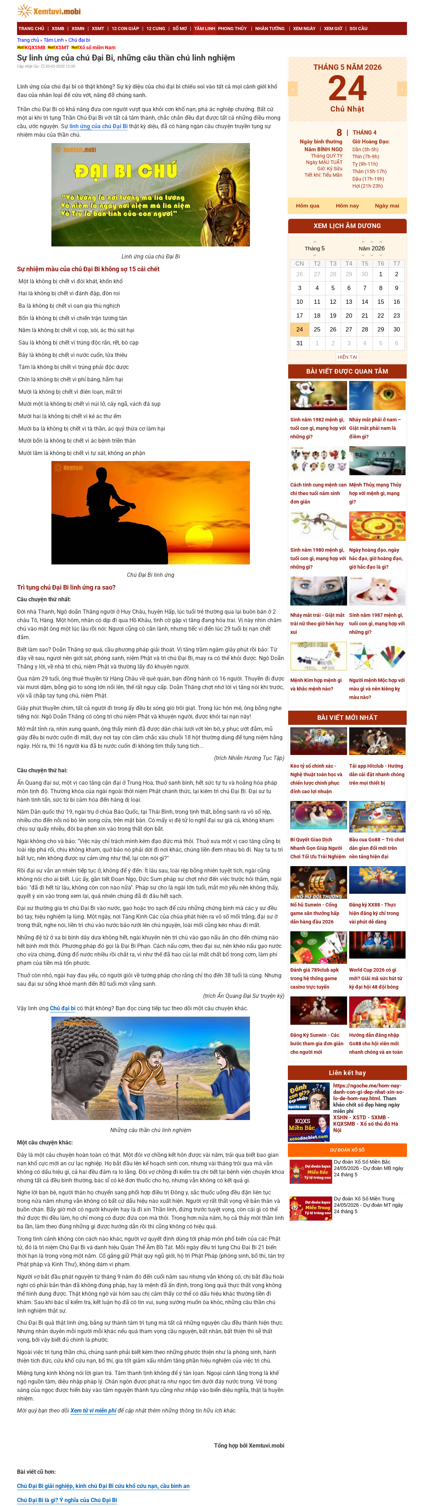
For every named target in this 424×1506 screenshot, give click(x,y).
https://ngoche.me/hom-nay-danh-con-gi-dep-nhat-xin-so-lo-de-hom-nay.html (368, 1092)
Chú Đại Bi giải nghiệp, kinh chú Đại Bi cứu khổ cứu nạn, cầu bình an (103, 1486)
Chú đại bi (79, 40)
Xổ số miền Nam (97, 47)
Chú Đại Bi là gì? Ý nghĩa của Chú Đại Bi (67, 1500)
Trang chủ (28, 40)
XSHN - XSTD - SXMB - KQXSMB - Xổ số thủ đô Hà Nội (365, 1123)
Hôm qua (307, 206)
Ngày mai (387, 206)
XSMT (62, 47)
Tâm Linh (54, 40)
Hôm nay (347, 206)
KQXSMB (35, 47)
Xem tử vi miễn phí (93, 1410)
